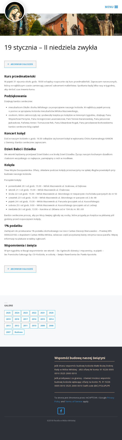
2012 (17, 325)
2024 (17, 312)
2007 (8, 332)
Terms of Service (73, 401)
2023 (25, 312)
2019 (8, 319)
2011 (25, 325)
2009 (42, 325)
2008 (51, 325)
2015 (42, 319)
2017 (25, 319)
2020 (51, 312)
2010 (34, 325)
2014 (51, 319)
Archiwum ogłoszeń (22, 64)
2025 (8, 312)
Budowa (19, 332)
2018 (17, 319)
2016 (34, 319)
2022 (34, 312)
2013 (8, 325)
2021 (42, 312)
